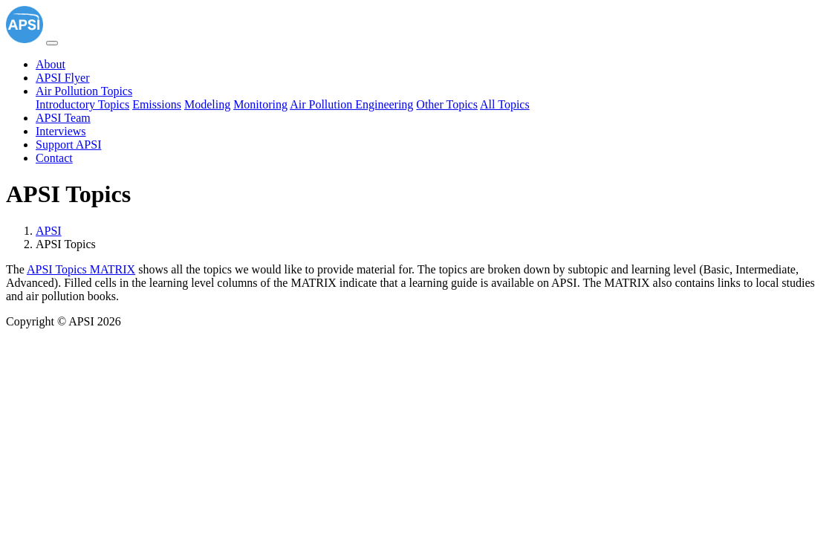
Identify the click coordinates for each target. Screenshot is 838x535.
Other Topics (447, 104)
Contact (54, 158)
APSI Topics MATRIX (81, 269)
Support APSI (68, 144)
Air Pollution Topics (84, 91)
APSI (49, 230)
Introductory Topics (82, 104)
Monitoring (260, 104)
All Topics (505, 104)
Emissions (156, 104)
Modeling (207, 104)
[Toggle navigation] (52, 43)
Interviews (61, 131)
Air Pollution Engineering (351, 104)
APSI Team (63, 117)
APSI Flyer (62, 77)
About (50, 64)
